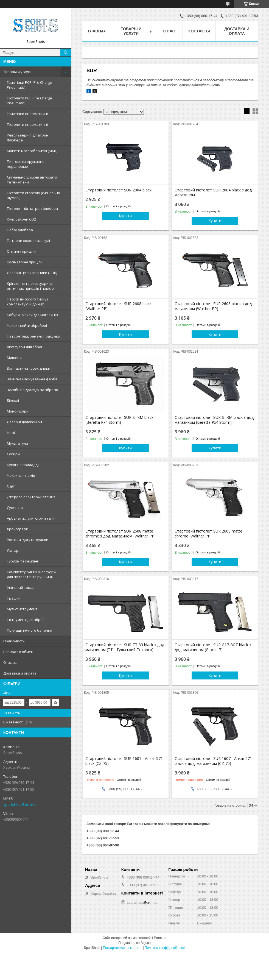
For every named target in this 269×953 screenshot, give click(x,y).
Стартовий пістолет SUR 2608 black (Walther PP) (118, 306)
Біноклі (13, 400)
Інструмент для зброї (25, 619)
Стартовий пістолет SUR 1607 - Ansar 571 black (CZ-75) (124, 761)
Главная (97, 31)
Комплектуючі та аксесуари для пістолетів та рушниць (31, 574)
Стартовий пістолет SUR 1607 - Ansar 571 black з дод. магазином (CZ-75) (213, 761)
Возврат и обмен (18, 651)
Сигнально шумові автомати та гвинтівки (32, 180)
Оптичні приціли (21, 251)
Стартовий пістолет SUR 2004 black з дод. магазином (214, 192)
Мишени (14, 357)
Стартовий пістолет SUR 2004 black (118, 190)
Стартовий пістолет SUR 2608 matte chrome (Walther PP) (208, 534)
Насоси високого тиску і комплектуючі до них (27, 301)
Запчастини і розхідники (28, 368)
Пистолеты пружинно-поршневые (26, 164)
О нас (169, 31)
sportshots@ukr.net (20, 804)
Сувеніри (15, 507)
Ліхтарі (13, 550)
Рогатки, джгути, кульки (27, 539)
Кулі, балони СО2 (21, 219)
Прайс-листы (14, 641)
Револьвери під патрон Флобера (27, 138)
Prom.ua (160, 938)
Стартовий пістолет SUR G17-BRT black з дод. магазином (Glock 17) (213, 647)
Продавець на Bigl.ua (134, 943)
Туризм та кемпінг (22, 561)
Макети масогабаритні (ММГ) (32, 150)
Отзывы (10, 662)
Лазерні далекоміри (24, 421)
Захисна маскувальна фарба (32, 379)
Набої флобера (20, 229)
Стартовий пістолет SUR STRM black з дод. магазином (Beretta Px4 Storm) (214, 420)
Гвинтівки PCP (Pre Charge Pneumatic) (29, 85)
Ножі (11, 432)
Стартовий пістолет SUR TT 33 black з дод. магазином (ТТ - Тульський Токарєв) (125, 647)
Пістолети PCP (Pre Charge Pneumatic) (29, 100)
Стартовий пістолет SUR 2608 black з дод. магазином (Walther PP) (214, 306)
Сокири (13, 454)
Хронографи (17, 528)
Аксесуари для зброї (24, 346)
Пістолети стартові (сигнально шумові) (33, 195)
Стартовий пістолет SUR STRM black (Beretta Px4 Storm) (119, 420)
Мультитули (17, 443)
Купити (125, 215)
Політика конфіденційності (165, 948)
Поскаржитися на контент (122, 948)
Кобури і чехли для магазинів (32, 314)
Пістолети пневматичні (27, 124)
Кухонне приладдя (23, 464)
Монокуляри (18, 411)
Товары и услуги (17, 71)
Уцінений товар (21, 587)
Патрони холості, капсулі (28, 240)
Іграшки (14, 598)
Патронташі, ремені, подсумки (33, 336)
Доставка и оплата (20, 673)
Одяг (11, 486)
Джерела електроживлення (31, 496)
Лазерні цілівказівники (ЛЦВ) (32, 272)
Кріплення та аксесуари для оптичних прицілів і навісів (31, 286)
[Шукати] (65, 52)
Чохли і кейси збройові (27, 325)
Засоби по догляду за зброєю (32, 389)
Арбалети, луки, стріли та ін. (31, 518)
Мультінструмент (22, 608)
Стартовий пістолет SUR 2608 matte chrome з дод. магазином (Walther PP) (120, 534)
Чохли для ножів (21, 475)
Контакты (199, 31)
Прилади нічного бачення (29, 630)
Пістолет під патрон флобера (32, 208)
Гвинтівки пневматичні (27, 113)
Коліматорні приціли (25, 262)
